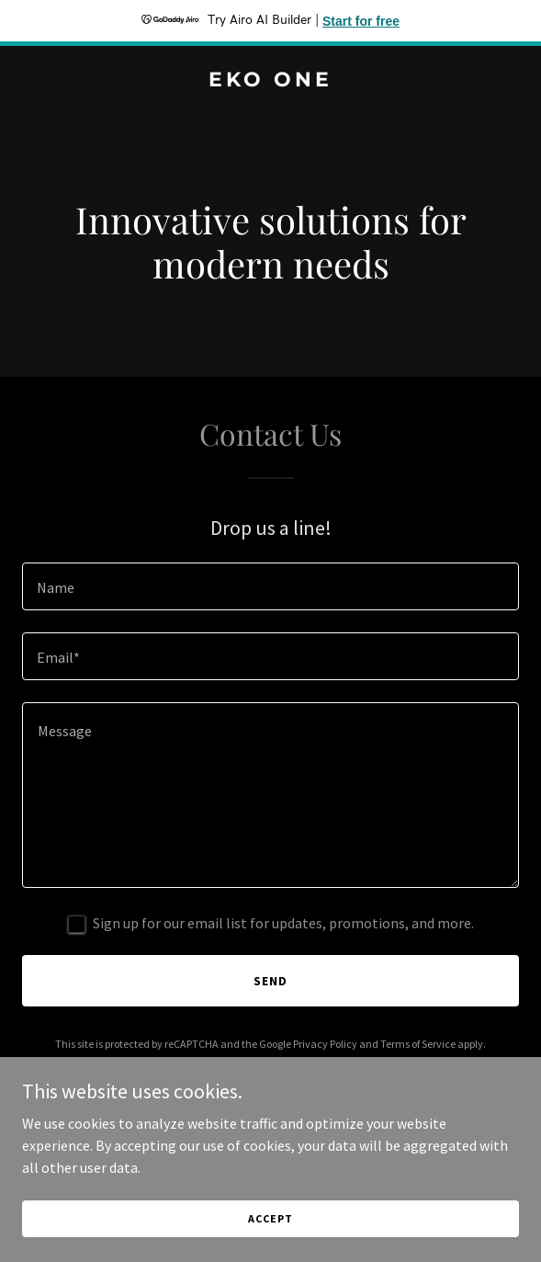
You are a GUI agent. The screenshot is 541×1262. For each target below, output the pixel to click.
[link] (270, 81)
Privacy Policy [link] (325, 1044)
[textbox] (270, 586)
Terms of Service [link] (418, 1044)
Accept (270, 1218)
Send (270, 980)
